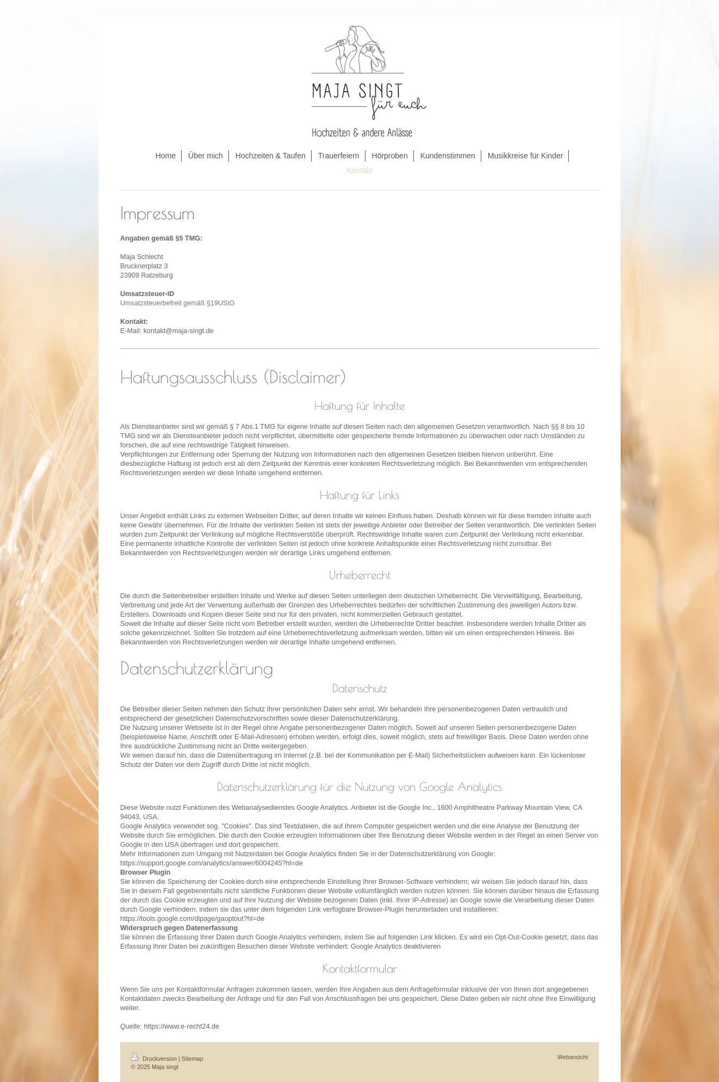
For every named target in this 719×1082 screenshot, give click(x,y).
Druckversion (154, 1058)
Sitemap (192, 1058)
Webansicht (572, 1057)
